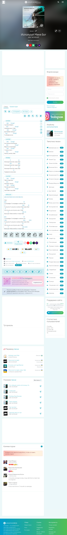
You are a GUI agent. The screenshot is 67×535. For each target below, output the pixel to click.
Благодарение (55, 156)
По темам (27, 530)
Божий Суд (55, 159)
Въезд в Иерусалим (55, 183)
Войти (55, 102)
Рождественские (55, 262)
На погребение (55, 230)
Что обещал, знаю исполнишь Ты (19, 385)
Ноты (25, 527)
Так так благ (12, 407)
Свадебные (55, 270)
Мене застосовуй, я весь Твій (17, 370)
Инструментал (55, 207)
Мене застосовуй (13, 360)
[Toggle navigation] (62, 2)
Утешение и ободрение (55, 285)
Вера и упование (55, 171)
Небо (55, 234)
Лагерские (55, 223)
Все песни (38, 380)
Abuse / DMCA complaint (41, 532)
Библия (55, 152)
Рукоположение (55, 266)
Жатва (55, 199)
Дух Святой (55, 191)
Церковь (55, 293)
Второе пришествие (55, 179)
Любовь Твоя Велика (15, 396)
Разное (55, 258)
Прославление (55, 250)
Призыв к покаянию (55, 246)
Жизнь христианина (55, 203)
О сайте (39, 525)
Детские (55, 187)
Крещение (55, 219)
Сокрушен (12, 390)
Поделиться (18, 243)
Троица (55, 281)
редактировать (12, 291)
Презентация (14, 106)
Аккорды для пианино (52, 532)
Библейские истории (55, 148)
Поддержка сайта (40, 528)
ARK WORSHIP (33, 37)
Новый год (55, 238)
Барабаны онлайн (51, 528)
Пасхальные (55, 242)
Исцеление (55, 211)
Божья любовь (55, 163)
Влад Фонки (7, 258)
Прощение (55, 254)
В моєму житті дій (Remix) (15, 365)
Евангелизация (55, 195)
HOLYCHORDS (17, 278)
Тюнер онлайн (53, 525)
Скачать (8, 243)
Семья (55, 274)
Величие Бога (55, 167)
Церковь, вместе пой (15, 412)
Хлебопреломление (55, 289)
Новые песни (27, 525)
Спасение (55, 277)
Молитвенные (55, 226)
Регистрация (51, 106)
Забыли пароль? (52, 107)
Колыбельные (55, 215)
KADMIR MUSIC (30, 261)
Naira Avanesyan (16, 261)
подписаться (38, 282)
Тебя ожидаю (13, 401)
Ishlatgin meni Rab (13, 355)
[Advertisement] (23, 63)
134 (18, 265)
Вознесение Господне (55, 175)
